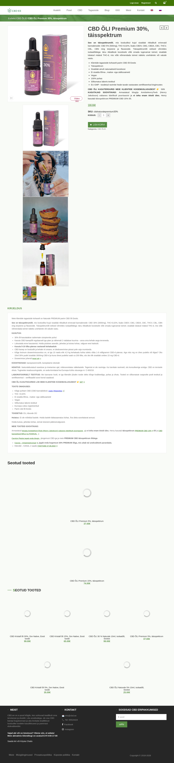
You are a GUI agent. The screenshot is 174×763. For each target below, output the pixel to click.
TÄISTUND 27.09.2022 (46, 446)
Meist (128, 10)
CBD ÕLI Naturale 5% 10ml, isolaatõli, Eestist (126, 688)
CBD (80, 10)
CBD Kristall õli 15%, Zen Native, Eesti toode (67, 637)
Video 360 (77, 99)
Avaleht (56, 10)
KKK (118, 10)
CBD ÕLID (21, 18)
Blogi (107, 10)
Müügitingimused (24, 755)
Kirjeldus (14, 308)
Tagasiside (93, 10)
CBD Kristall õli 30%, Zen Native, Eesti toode (27, 637)
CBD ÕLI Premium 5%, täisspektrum (86, 521)
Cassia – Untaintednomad (25, 443)
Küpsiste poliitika (62, 755)
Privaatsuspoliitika (43, 755)
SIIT (81, 382)
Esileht (11, 18)
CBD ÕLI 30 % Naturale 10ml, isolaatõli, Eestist (107, 637)
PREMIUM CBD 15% (143, 431)
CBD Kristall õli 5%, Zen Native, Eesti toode (47, 688)
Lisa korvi (99, 125)
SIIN (163, 89)
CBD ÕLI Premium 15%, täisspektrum (87, 581)
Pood (69, 10)
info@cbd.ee (70, 715)
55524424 (73, 720)
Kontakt (141, 10)
